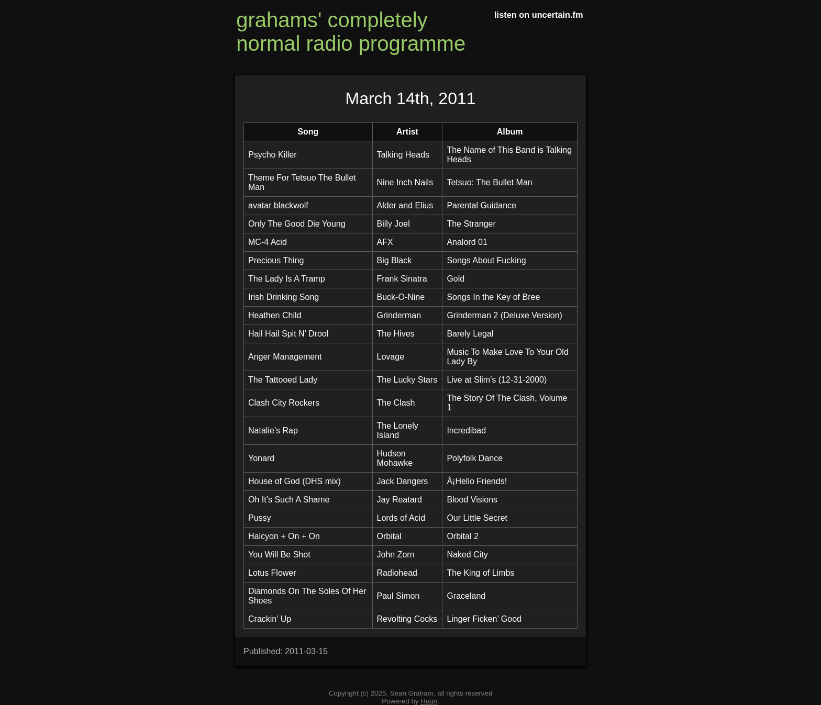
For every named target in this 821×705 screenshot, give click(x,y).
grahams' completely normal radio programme (350, 31)
